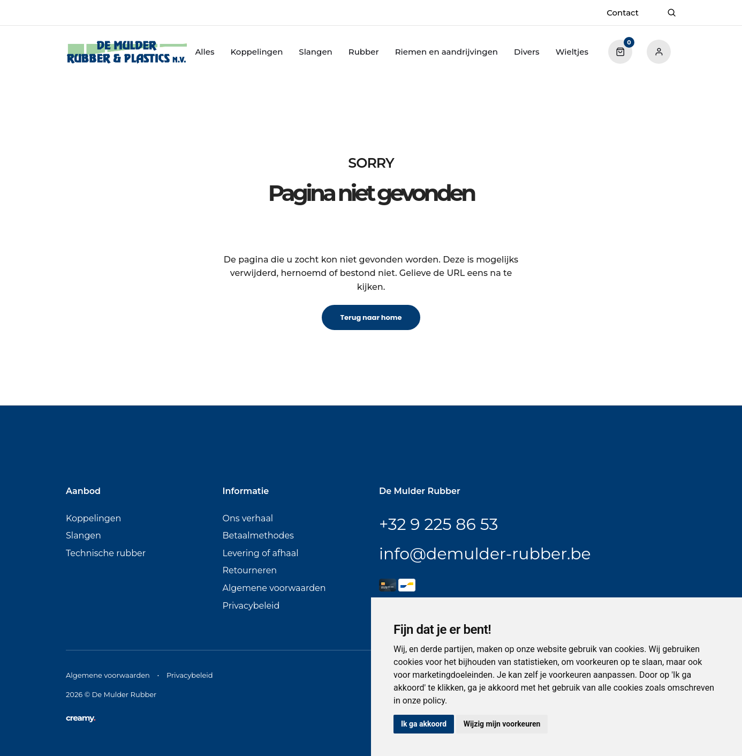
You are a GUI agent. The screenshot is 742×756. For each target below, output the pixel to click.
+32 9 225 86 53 (438, 524)
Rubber (364, 52)
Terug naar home (371, 317)
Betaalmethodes (258, 535)
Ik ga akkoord (423, 724)
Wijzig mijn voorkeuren (502, 724)
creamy (80, 718)
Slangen (315, 52)
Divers (527, 52)
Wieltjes (572, 52)
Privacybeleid (251, 606)
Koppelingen (256, 52)
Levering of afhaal (261, 553)
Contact (623, 13)
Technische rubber (106, 553)
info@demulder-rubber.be (485, 554)
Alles (204, 52)
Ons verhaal (248, 518)
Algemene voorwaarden (274, 588)
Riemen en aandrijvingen (446, 52)
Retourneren (250, 570)
